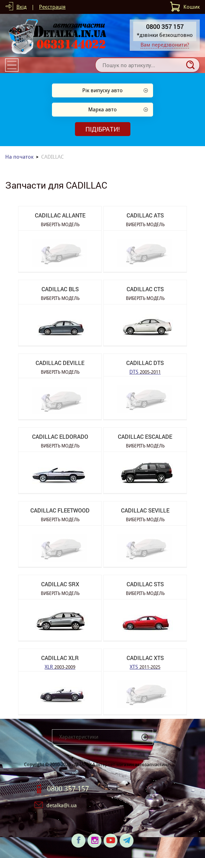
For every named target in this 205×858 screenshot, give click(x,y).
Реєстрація (52, 6)
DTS (145, 371)
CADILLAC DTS (145, 362)
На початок (19, 156)
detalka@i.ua (61, 805)
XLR (60, 666)
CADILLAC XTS (145, 657)
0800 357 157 (68, 789)
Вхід (21, 6)
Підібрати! (102, 129)
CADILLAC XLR (60, 657)
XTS (145, 666)
